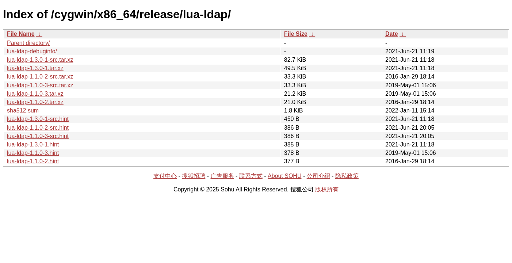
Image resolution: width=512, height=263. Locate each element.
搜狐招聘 (193, 176)
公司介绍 (318, 176)
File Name (21, 34)
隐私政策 (347, 176)
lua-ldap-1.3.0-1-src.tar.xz (40, 60)
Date (391, 34)
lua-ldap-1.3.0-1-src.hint (38, 119)
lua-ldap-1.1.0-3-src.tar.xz (40, 85)
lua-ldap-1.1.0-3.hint (33, 153)
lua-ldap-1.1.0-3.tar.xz (35, 94)
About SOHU (284, 176)
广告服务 (222, 176)
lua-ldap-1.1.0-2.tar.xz (35, 102)
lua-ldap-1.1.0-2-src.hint (38, 128)
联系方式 (251, 176)
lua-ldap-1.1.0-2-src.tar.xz (40, 76)
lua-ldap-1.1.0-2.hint (33, 161)
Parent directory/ (28, 43)
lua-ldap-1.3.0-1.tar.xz (35, 68)
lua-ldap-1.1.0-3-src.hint (38, 136)
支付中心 (165, 176)
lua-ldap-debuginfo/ (32, 51)
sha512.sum (23, 110)
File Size (295, 34)
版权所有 (327, 189)
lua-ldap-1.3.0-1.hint (33, 144)
